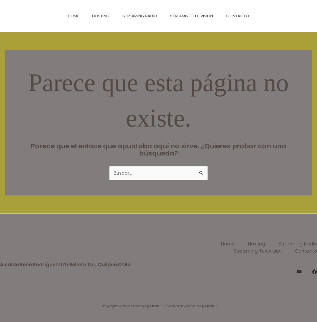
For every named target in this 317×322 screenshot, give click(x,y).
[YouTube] (299, 271)
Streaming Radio (140, 16)
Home (73, 16)
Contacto (237, 16)
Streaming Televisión (191, 16)
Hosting (100, 16)
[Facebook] (314, 271)
